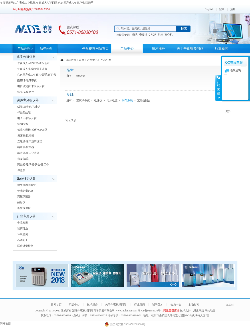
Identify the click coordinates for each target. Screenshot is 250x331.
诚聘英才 (157, 304)
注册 (233, 9)
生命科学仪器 (26, 178)
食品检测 (22, 222)
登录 (221, 9)
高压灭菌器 (24, 196)
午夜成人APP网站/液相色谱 (33, 63)
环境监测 (22, 234)
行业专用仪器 (26, 216)
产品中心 (127, 48)
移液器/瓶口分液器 (28, 152)
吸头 (135, 34)
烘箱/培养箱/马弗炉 (28, 106)
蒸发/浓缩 (23, 158)
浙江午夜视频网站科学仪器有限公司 (93, 310)
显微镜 (21, 170)
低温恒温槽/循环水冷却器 (32, 129)
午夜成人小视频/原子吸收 (32, 68)
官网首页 (56, 304)
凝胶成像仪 (24, 208)
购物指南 (193, 304)
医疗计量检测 (25, 245)
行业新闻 (221, 48)
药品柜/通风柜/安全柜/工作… (34, 164)
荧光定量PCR (25, 190)
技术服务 (158, 48)
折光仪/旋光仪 (25, 92)
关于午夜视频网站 (190, 48)
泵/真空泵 (23, 124)
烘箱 (160, 34)
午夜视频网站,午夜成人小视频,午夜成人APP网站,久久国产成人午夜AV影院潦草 (46, 2)
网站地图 (210, 310)
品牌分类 (46, 48)
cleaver (80, 75)
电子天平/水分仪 (27, 118)
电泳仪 (98, 100)
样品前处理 (24, 112)
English (209, 9)
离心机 (169, 34)
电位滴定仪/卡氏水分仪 (31, 86)
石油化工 (22, 240)
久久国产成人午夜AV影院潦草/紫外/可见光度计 (36, 77)
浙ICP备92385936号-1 (151, 310)
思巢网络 (198, 310)
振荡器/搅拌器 (25, 135)
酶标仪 (21, 202)
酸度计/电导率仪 (27, 80)
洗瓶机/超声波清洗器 (29, 141)
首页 (81, 60)
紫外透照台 (144, 100)
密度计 (143, 34)
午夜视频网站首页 (95, 48)
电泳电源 (112, 100)
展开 (218, 87)
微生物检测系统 (26, 185)
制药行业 (22, 228)
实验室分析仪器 (28, 100)
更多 (228, 111)
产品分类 (24, 48)
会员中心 (176, 304)
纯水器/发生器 (25, 147)
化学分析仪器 (26, 56)
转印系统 (127, 100)
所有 (69, 75)
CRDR (152, 34)
